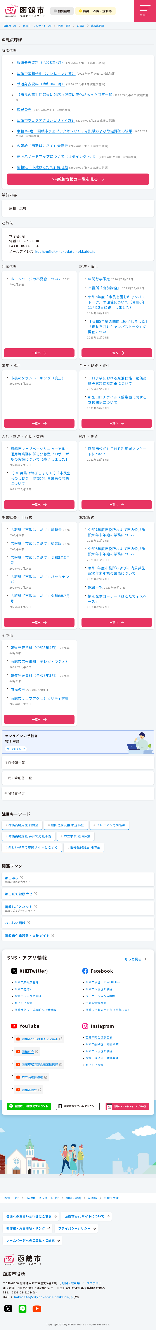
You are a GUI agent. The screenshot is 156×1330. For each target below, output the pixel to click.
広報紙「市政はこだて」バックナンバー (39, 579)
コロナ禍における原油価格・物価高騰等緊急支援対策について (117, 380)
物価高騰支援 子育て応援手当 (30, 836)
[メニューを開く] (145, 11)
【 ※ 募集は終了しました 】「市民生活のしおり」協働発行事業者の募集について (40, 478)
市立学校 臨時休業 (77, 836)
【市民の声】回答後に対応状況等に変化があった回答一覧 (64, 94)
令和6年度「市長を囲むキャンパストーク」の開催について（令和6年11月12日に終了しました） (116, 302)
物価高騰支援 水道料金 (67, 825)
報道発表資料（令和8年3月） (41, 83)
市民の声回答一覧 (18, 778)
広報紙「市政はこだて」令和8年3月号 (40, 560)
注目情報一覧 (14, 762)
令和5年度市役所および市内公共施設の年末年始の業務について (116, 570)
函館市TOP (10, 25)
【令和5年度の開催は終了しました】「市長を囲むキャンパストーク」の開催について (117, 326)
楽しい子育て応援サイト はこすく (33, 847)
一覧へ (39, 353)
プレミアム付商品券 (110, 825)
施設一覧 (95, 587)
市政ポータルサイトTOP (37, 25)
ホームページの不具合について (36, 278)
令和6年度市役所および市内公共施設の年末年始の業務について (116, 551)
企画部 (81, 25)
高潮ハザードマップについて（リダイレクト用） (57, 156)
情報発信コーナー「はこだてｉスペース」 (117, 598)
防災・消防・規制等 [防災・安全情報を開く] (95, 11)
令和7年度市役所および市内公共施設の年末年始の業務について (116, 532)
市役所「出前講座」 (104, 287)
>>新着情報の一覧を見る (75, 179)
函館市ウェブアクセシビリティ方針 (46, 120)
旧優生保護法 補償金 (85, 847)
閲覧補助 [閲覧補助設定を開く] (62, 11)
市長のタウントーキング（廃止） (38, 378)
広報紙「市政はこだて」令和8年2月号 (40, 598)
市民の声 (24, 109)
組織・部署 (64, 25)
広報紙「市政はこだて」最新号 (42, 145)
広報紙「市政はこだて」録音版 (42, 167)
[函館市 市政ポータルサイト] (25, 11)
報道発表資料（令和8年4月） (41, 62)
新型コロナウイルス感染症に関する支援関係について (117, 399)
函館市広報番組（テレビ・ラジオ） (46, 73)
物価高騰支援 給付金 (23, 825)
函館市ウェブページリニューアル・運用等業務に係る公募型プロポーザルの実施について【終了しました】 (39, 453)
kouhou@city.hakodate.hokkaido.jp (65, 251)
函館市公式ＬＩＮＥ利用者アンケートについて (117, 451)
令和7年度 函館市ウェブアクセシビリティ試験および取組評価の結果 (74, 130)
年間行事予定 (99, 278)
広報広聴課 (97, 25)
